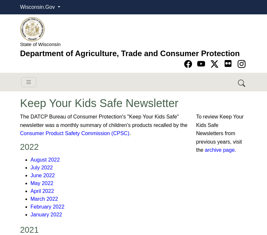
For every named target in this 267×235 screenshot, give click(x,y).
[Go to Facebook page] (189, 64)
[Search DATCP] (242, 82)
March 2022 (44, 199)
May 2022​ (42, 183)
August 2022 (45, 160)
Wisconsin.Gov (38, 7)
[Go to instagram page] (241, 64)
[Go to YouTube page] (202, 64)
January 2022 (46, 214)
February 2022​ (48, 207)
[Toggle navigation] (28, 82)
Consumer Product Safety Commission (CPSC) (74, 133)
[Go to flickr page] (228, 63)
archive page (220, 150)
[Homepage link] (32, 29)
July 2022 (42, 167)
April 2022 (42, 191)
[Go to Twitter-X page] (216, 64)
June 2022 (43, 175)
